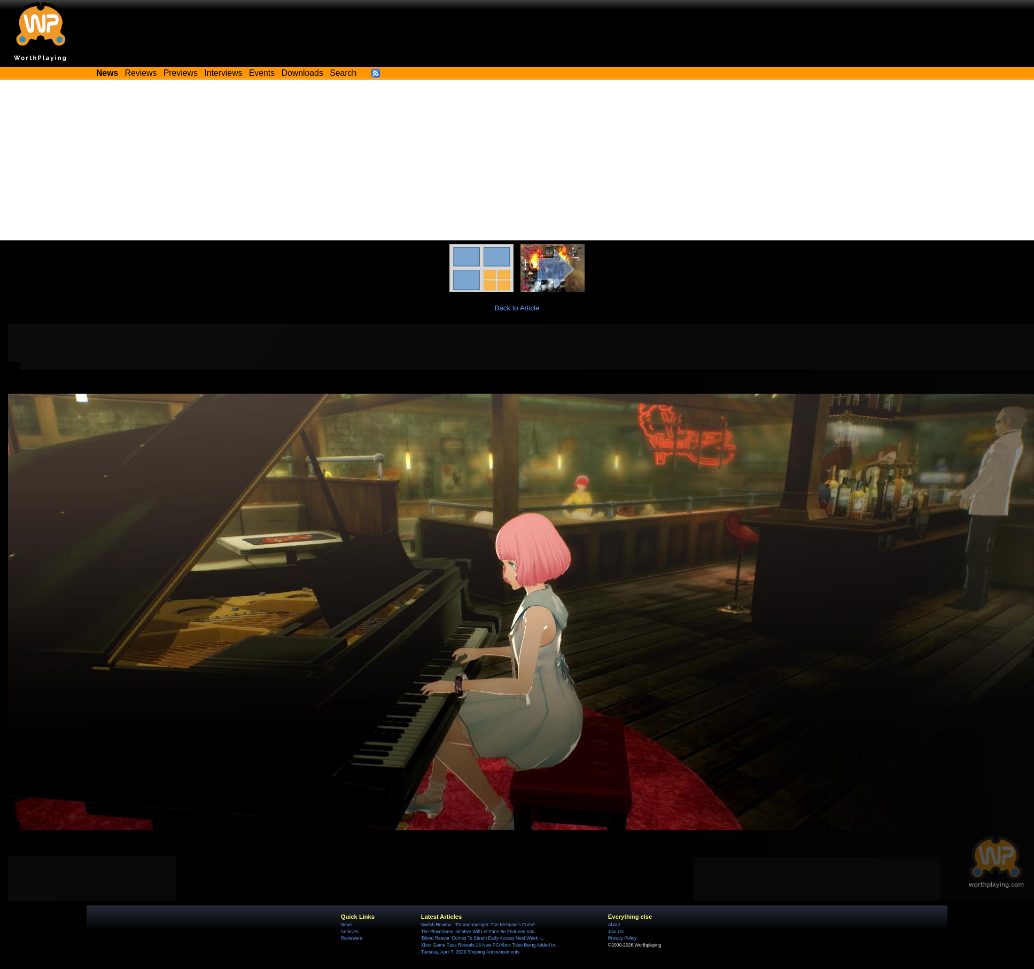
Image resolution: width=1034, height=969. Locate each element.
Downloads (302, 72)
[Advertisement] (517, 160)
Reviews (141, 72)
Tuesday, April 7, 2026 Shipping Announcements (470, 952)
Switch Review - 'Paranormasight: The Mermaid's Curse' (478, 924)
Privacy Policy (622, 938)
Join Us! (616, 931)
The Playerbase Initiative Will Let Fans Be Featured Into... (479, 931)
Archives (350, 931)
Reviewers (351, 938)
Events (262, 72)
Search (343, 72)
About (614, 924)
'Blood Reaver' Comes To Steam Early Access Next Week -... (483, 938)
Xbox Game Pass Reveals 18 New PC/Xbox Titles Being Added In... (490, 945)
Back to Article (517, 308)
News (346, 924)
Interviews (223, 72)
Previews (181, 72)
